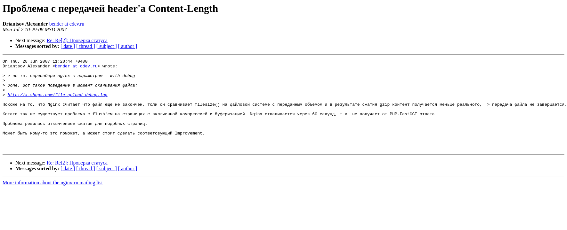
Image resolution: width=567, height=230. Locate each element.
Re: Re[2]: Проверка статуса (77, 40)
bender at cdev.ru (67, 24)
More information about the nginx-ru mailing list (53, 200)
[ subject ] (106, 46)
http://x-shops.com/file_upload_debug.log (58, 102)
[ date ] (68, 46)
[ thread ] (85, 46)
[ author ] (127, 46)
